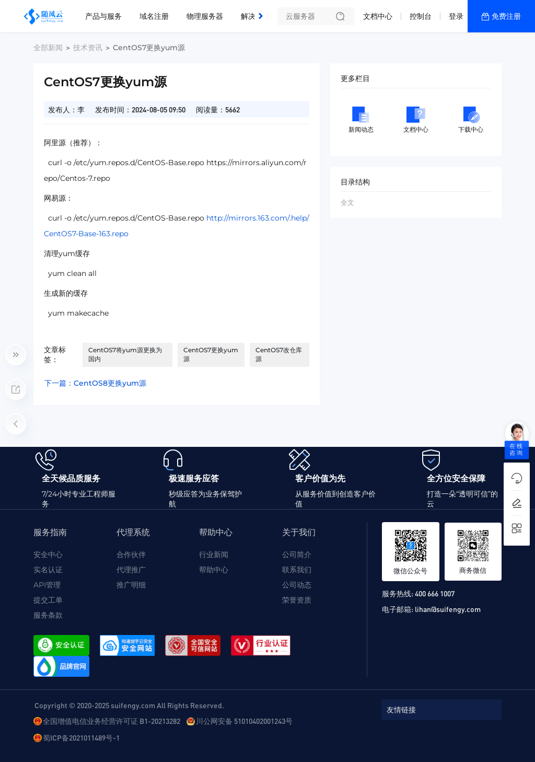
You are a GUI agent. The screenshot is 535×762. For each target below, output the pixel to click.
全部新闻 (48, 47)
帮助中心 (213, 569)
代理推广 (131, 569)
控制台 (421, 16)
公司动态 (296, 585)
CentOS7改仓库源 (278, 354)
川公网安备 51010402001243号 (244, 720)
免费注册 (506, 16)
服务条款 (48, 615)
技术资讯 (87, 47)
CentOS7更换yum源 (210, 354)
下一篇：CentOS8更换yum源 (95, 383)
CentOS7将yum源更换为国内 (125, 354)
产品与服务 (103, 16)
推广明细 (131, 585)
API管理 (47, 585)
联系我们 (296, 569)
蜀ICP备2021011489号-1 (81, 737)
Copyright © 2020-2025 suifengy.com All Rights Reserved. (129, 705)
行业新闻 (213, 554)
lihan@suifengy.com (448, 609)
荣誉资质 (296, 600)
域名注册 (154, 16)
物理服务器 (205, 16)
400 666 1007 (435, 593)
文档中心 (377, 16)
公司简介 (296, 554)
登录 (456, 16)
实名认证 (48, 569)
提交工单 (48, 600)
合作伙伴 (131, 554)
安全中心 (48, 554)
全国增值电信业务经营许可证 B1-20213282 (111, 720)
